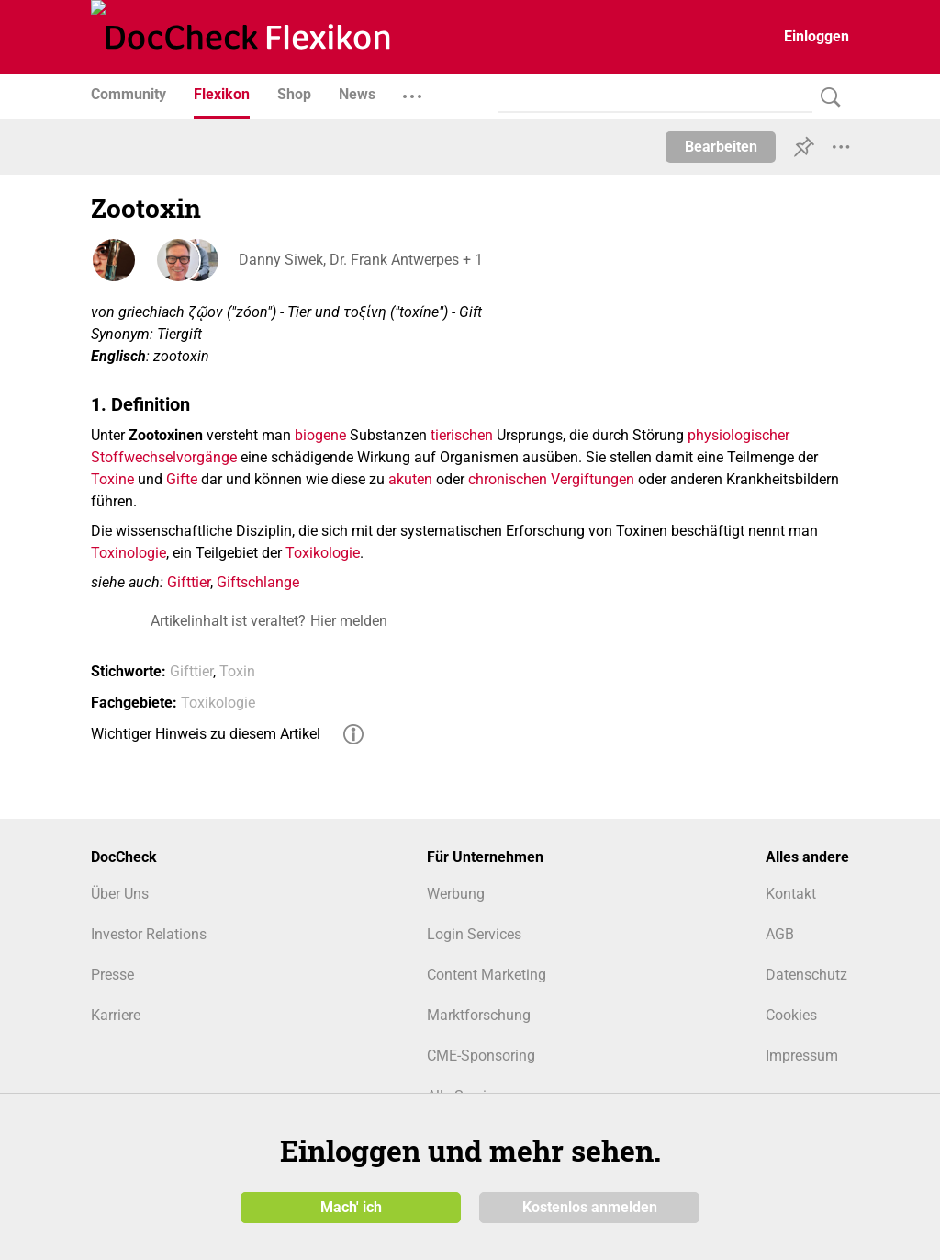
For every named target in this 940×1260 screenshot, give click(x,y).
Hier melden (348, 621)
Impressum (802, 1055)
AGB (780, 934)
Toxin (237, 671)
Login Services (474, 934)
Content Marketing (486, 974)
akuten (410, 479)
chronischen (507, 479)
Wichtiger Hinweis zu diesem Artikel (205, 734)
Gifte (181, 479)
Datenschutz (806, 974)
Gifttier (188, 582)
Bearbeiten (721, 146)
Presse (112, 974)
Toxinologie (128, 553)
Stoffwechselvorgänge (164, 457)
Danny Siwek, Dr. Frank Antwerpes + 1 (360, 259)
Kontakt (791, 893)
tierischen (462, 435)
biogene (320, 435)
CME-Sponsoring (481, 1055)
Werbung (456, 893)
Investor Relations (149, 934)
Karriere (115, 1015)
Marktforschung (479, 1015)
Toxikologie (322, 553)
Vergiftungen (592, 479)
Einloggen (816, 36)
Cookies (791, 1015)
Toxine (112, 479)
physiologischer (738, 435)
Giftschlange (258, 582)
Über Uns (120, 893)
